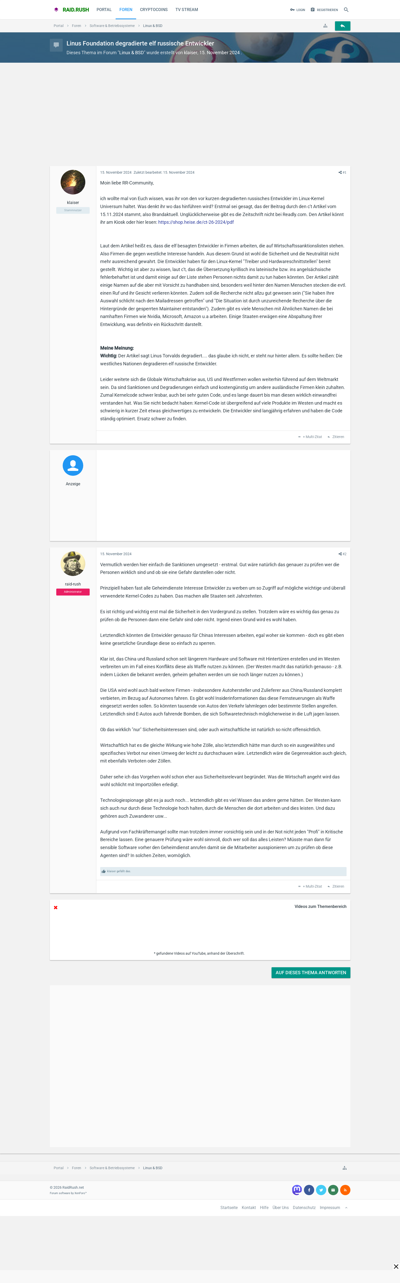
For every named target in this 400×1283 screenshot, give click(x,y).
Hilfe (264, 1207)
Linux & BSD (131, 52)
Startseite (229, 1207)
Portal (104, 9)
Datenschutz (304, 1207)
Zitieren (338, 437)
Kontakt (249, 1207)
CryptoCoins (154, 9)
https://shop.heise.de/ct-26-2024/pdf (196, 222)
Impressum (330, 1207)
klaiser (190, 52)
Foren (125, 9)
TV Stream (186, 9)
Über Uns (281, 1207)
